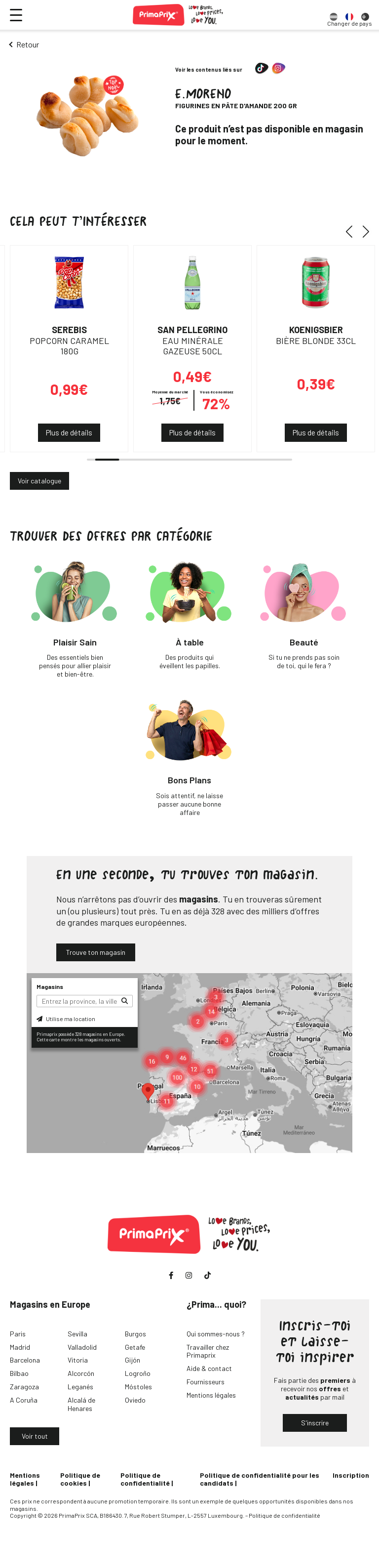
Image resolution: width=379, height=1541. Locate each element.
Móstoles (138, 1386)
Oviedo (135, 1400)
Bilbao (19, 1373)
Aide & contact (209, 1368)
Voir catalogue (39, 480)
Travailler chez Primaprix (208, 1351)
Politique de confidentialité (145, 1479)
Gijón (132, 1360)
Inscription (351, 1475)
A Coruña (24, 1400)
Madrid (20, 1347)
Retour (27, 44)
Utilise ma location (66, 1018)
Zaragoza (24, 1386)
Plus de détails (69, 432)
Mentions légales (211, 1395)
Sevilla (77, 1333)
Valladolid (82, 1347)
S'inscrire (315, 1422)
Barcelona (25, 1360)
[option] (334, 15)
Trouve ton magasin (95, 952)
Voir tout (35, 1436)
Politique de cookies (80, 1479)
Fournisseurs (206, 1381)
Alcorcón (81, 1373)
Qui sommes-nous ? (216, 1333)
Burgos (135, 1333)
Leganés (80, 1386)
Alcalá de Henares (81, 1404)
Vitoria (78, 1360)
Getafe (135, 1347)
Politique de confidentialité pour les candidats (259, 1479)
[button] (352, 231)
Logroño (138, 1373)
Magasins (50, 986)
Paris (18, 1333)
